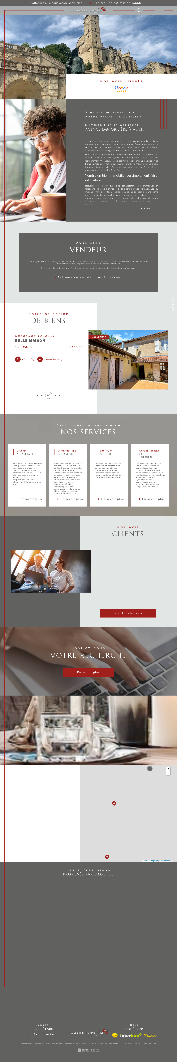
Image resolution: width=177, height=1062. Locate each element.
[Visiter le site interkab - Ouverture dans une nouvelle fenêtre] (131, 1035)
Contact (172, 304)
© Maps (153, 861)
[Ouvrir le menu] (159, 10)
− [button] (168, 773)
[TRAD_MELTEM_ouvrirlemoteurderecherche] (139, 10)
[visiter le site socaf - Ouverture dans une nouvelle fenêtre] (151, 1035)
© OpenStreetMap (165, 861)
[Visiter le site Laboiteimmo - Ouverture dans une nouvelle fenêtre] (88, 1053)
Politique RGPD (141, 1043)
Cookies (152, 1043)
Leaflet (145, 861)
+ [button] (168, 769)
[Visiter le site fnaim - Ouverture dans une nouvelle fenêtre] (115, 1035)
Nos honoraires (79, 1043)
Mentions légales (108, 1043)
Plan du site (93, 1043)
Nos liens (128, 1043)
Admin (120, 1043)
